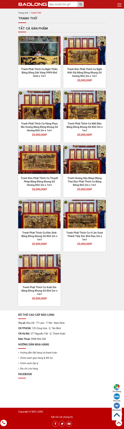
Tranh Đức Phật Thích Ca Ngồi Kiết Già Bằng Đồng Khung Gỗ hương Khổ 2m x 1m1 (84, 73)
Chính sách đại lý (29, 363)
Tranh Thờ (36, 12)
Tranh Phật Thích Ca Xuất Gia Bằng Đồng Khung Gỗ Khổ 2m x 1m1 (39, 291)
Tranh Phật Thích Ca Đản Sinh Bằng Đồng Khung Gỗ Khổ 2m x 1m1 (39, 236)
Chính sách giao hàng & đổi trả (36, 358)
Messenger (116, 407)
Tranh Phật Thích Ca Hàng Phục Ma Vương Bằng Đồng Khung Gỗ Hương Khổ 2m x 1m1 (39, 127)
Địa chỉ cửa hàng (29, 368)
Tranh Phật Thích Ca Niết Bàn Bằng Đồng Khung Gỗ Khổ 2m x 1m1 (85, 127)
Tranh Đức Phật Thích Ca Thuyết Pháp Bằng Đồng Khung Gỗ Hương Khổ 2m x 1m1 (39, 182)
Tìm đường (116, 388)
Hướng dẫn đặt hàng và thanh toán (38, 352)
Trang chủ (23, 12)
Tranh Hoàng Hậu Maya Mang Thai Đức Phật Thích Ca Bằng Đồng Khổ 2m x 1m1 (84, 182)
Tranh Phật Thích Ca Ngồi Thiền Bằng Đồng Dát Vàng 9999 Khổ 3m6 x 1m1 (39, 73)
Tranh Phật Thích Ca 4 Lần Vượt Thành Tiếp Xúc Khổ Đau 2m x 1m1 (84, 236)
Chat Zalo (116, 397)
